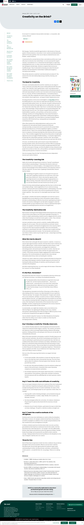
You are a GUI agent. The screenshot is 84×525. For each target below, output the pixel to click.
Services (23, 4)
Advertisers (59, 505)
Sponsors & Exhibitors (61, 508)
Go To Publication (75, 96)
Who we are (38, 505)
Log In (80, 4)
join (52, 521)
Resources (12, 4)
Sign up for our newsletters (75, 504)
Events (18, 4)
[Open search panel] (63, 4)
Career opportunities (40, 507)
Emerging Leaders (50, 507)
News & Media (38, 508)
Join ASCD (74, 4)
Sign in (46, 521)
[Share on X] (60, 21)
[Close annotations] (82, 519)
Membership (30, 4)
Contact (37, 510)
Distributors (59, 507)
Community (48, 508)
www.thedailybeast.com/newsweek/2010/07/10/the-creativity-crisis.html (41, 464)
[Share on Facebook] (55, 21)
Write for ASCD (49, 510)
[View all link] (41, 494)
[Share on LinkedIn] (58, 21)
